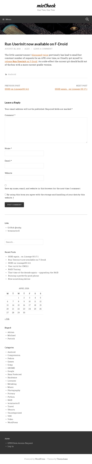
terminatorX (14, 230)
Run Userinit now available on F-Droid (27, 259)
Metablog (12, 384)
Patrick (11, 338)
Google (11, 371)
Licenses (12, 380)
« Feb (7, 319)
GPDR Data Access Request (20, 443)
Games (11, 361)
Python (11, 397)
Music (11, 387)
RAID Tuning (14, 269)
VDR (10, 416)
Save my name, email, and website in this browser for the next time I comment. (43, 188)
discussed (37, 55)
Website (8, 173)
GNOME (11, 368)
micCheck (46, 6)
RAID (10, 400)
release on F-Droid (21, 61)
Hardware (12, 377)
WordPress (13, 422)
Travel (11, 406)
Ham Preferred (15, 374)
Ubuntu (11, 409)
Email (8, 160)
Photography (14, 390)
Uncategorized (15, 412)
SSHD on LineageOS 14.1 (17, 89)
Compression (14, 355)
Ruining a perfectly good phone (23, 275)
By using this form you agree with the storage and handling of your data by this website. (45, 196)
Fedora (11, 358)
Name (8, 148)
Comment (10, 115)
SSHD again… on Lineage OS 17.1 (71, 89)
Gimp (10, 364)
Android (12, 74)
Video (10, 419)
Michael (12, 335)
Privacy (11, 393)
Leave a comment (42, 48)
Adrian (11, 332)
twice (45, 55)
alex (27, 48)
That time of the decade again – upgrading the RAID (33, 272)
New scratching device (19, 279)
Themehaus (62, 459)
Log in (11, 446)
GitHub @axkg (14, 227)
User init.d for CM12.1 (18, 266)
